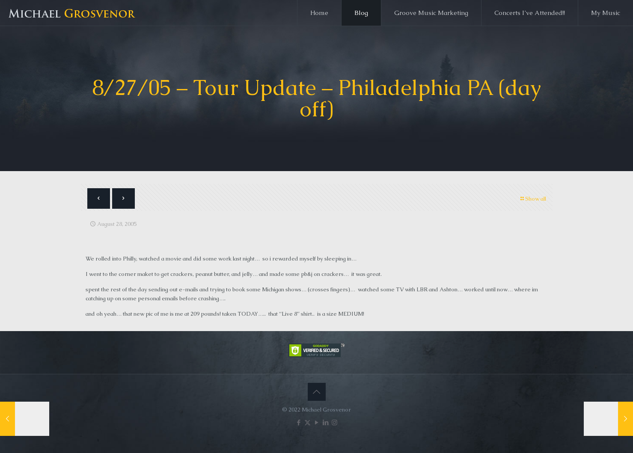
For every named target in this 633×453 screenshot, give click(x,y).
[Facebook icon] (298, 422)
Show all (533, 198)
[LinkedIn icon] (325, 422)
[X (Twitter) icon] (307, 422)
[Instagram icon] (334, 422)
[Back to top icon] (317, 392)
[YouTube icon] (316, 422)
